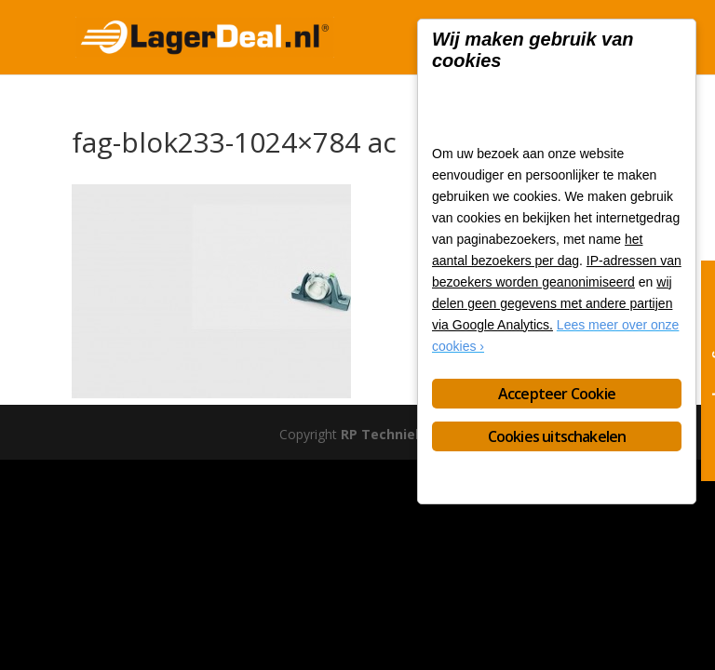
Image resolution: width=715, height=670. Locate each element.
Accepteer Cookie (556, 393)
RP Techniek (382, 434)
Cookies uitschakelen (557, 436)
